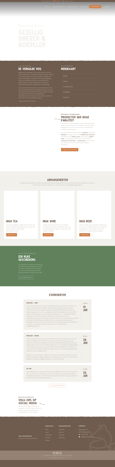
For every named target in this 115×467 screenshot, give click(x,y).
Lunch (65, 81)
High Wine (62, 429)
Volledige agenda (57, 385)
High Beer (61, 435)
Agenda (106, 6)
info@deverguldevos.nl (87, 437)
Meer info (11, 234)
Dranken (66, 92)
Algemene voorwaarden (65, 455)
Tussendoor (68, 86)
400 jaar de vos (26, 277)
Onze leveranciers (70, 149)
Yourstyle (63, 457)
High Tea (61, 432)
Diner (65, 76)
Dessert (66, 97)
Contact (83, 6)
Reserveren (95, 6)
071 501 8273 (84, 434)
